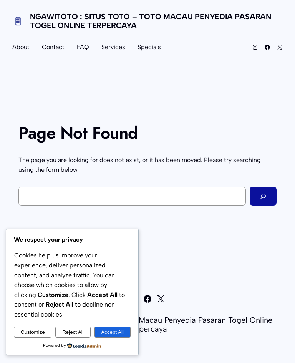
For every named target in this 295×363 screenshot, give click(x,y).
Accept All (112, 332)
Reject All (73, 332)
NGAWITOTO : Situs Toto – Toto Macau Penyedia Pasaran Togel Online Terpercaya (150, 21)
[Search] (263, 196)
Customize (33, 332)
